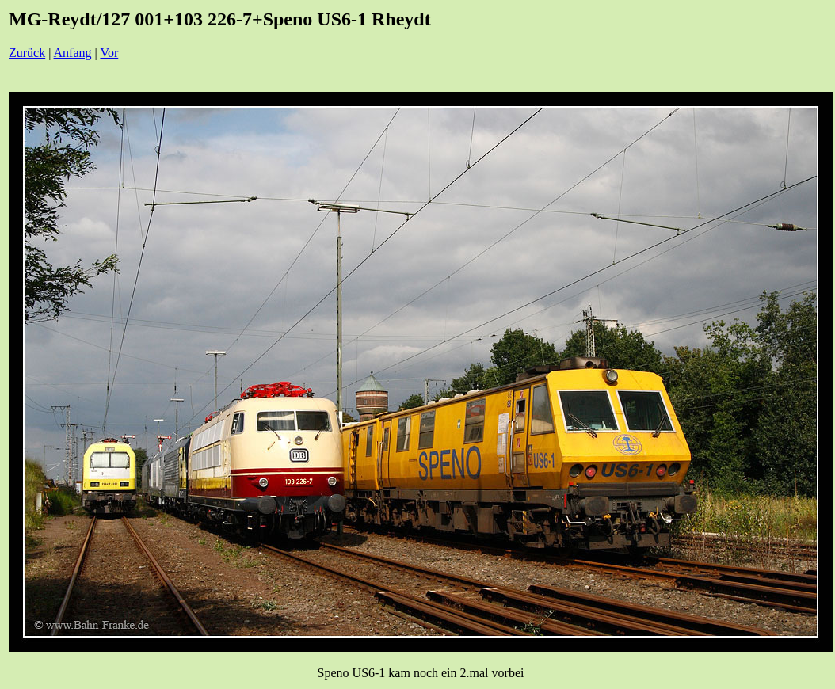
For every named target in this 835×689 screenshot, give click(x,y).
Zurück (27, 52)
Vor (109, 52)
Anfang (73, 52)
